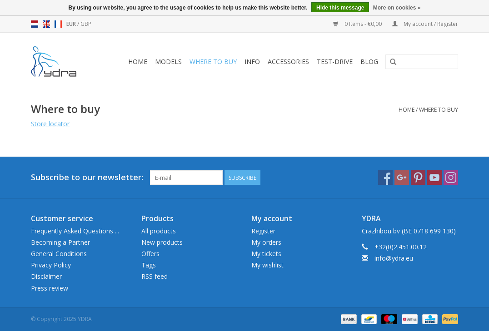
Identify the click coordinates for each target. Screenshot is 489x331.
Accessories (288, 61)
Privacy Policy (51, 265)
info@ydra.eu (393, 258)
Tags (148, 265)
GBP (85, 24)
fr (58, 24)
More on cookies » (397, 8)
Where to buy (213, 61)
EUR (71, 24)
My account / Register (425, 24)
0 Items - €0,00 (358, 24)
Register (263, 231)
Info (252, 61)
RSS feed (154, 276)
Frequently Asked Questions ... (75, 231)
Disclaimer (46, 276)
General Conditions (59, 253)
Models (168, 61)
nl (34, 24)
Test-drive (335, 61)
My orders (266, 242)
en (46, 24)
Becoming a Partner (60, 242)
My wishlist (267, 265)
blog (369, 61)
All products (158, 231)
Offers (150, 253)
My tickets (266, 253)
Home (137, 61)
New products (162, 242)
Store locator (50, 123)
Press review (49, 288)
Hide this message (340, 8)
